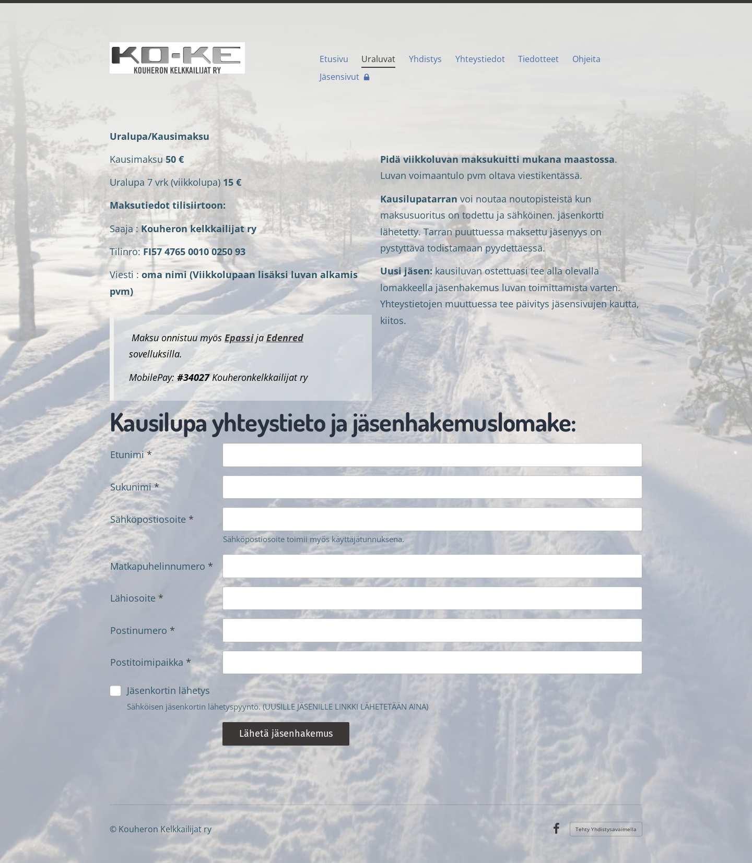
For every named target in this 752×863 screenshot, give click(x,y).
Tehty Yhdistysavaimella (606, 829)
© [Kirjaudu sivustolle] (114, 829)
